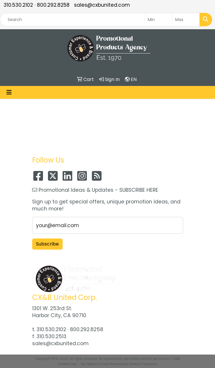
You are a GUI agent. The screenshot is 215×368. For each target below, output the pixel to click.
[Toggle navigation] (9, 92)
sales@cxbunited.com (102, 4)
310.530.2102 (18, 4)
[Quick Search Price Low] (158, 19)
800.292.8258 (53, 4)
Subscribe (47, 244)
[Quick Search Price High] (186, 19)
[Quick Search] (72, 19)
